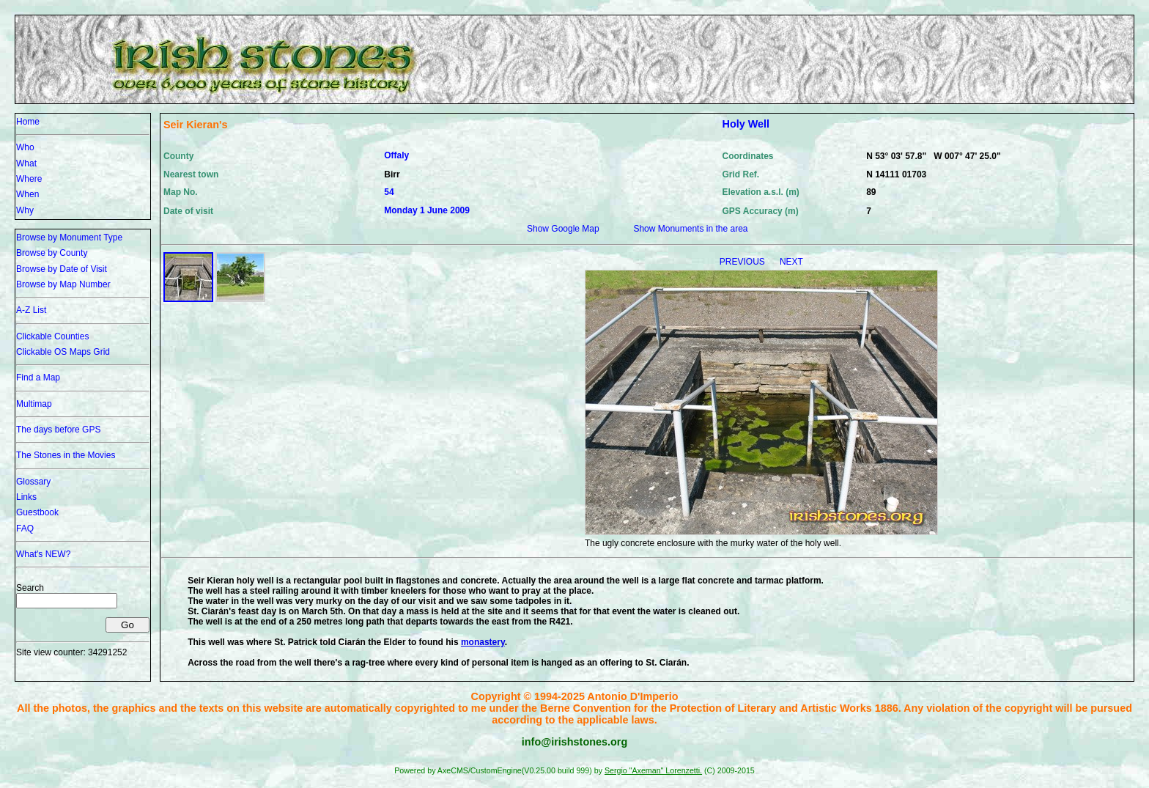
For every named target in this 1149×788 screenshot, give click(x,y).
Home (28, 122)
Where (29, 179)
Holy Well (746, 124)
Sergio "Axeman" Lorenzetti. (653, 770)
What (26, 163)
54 (389, 192)
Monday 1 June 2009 (427, 210)
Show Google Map (563, 229)
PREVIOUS (743, 262)
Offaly (396, 155)
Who (25, 147)
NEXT (791, 262)
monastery (483, 642)
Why (25, 210)
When (27, 194)
